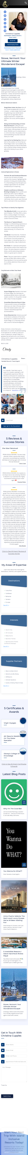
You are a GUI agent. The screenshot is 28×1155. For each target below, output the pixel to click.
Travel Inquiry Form (12, 44)
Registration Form (9, 48)
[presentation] (12, 1089)
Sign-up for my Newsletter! (11, 426)
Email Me (12, 40)
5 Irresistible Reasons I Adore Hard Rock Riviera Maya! (13, 954)
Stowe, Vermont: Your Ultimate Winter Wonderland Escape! (12, 1006)
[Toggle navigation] (26, 3)
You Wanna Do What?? (12, 871)
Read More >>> (16, 390)
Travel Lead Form (15, 49)
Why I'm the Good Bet (12, 809)
